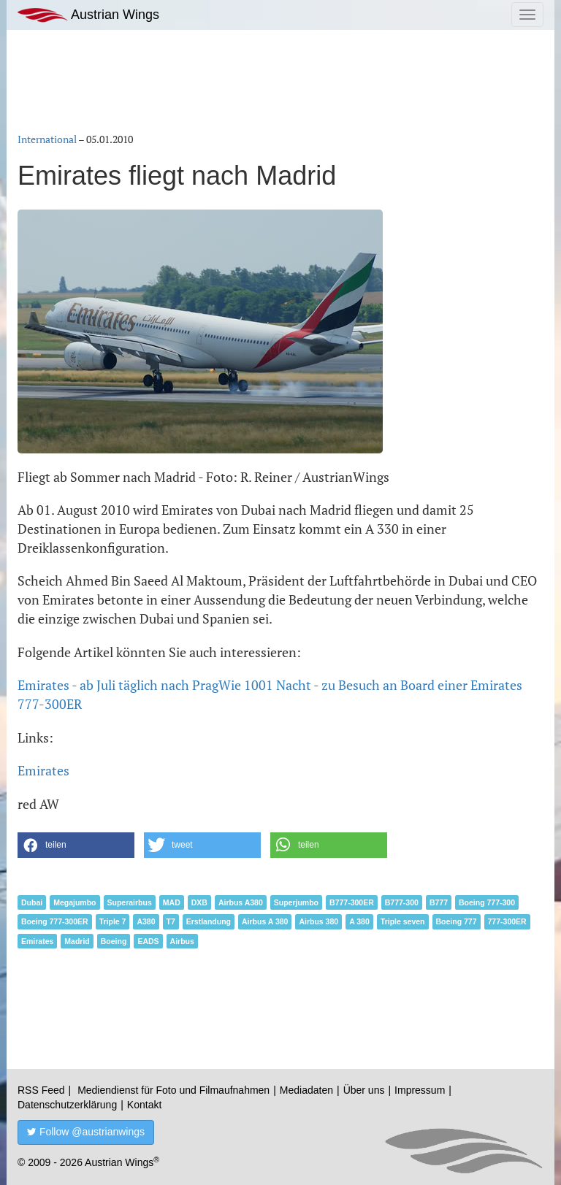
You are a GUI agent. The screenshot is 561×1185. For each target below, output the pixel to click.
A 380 (359, 921)
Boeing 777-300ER (54, 921)
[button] (76, 845)
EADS (148, 941)
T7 (171, 921)
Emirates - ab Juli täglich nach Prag (118, 685)
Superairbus (129, 902)
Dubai (31, 902)
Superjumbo (296, 902)
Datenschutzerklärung (67, 1105)
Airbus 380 (318, 921)
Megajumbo (74, 902)
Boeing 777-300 (487, 902)
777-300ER (507, 921)
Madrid (76, 941)
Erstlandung (208, 921)
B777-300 (402, 902)
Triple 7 (112, 921)
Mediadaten (306, 1090)
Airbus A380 (240, 902)
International (47, 139)
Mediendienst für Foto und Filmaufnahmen (173, 1090)
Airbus (182, 941)
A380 (146, 921)
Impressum (419, 1090)
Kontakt (144, 1105)
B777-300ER (351, 902)
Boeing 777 (456, 921)
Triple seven (403, 921)
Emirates (43, 770)
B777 (439, 902)
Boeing (114, 941)
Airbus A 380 (265, 921)
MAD (171, 902)
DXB (199, 902)
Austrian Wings (88, 15)
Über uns (364, 1090)
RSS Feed (41, 1090)
